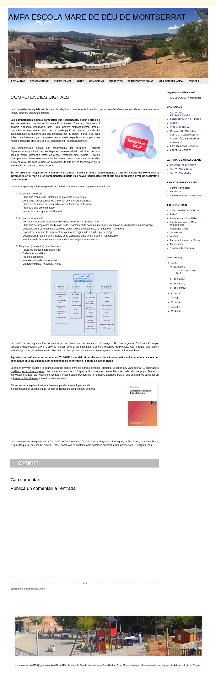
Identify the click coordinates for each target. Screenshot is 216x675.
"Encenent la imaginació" (182, 248)
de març (177, 283)
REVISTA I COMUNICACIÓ (184, 146)
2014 (174, 311)
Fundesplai (175, 191)
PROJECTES (116, 81)
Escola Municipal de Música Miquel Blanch (184, 223)
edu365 (174, 236)
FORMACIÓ (176, 142)
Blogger (197, 665)
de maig (177, 279)
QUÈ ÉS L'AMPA (62, 81)
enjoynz (166, 665)
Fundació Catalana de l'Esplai (185, 240)
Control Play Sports (180, 188)
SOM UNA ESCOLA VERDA (184, 210)
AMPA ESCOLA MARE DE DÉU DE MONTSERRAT (97, 17)
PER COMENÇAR (39, 81)
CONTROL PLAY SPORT (183, 165)
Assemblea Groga (179, 228)
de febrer (178, 288)
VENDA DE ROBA (179, 127)
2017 (174, 298)
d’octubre (178, 267)
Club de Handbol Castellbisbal (185, 195)
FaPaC (173, 214)
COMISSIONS (96, 81)
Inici (85, 583)
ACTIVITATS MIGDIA (181, 169)
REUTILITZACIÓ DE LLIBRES (185, 119)
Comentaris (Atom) (35, 588)
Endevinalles (176, 244)
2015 (174, 307)
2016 (174, 302)
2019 (174, 263)
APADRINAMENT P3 (180, 150)
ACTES (80, 81)
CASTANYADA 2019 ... (184, 272)
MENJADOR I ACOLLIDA (183, 131)
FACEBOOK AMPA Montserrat (185, 97)
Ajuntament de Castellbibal (183, 218)
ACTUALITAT (18, 81)
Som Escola (176, 232)
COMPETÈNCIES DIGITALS (185, 138)
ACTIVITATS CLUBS (180, 173)
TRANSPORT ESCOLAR (140, 81)
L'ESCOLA (193, 81)
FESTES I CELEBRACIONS (184, 134)
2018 (174, 293)
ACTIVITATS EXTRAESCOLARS (180, 114)
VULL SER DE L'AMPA (171, 81)
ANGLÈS (174, 123)
